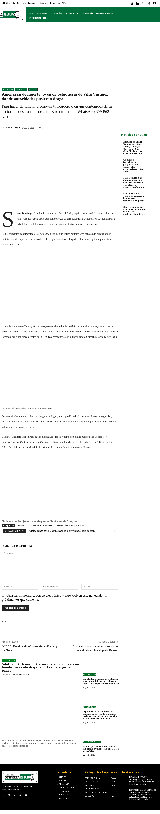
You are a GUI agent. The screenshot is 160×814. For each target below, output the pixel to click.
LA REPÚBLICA (8, 660)
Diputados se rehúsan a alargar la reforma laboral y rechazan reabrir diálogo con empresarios (101, 681)
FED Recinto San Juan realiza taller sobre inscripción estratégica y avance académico (133, 183)
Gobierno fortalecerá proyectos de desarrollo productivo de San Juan (133, 166)
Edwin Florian (13, 127)
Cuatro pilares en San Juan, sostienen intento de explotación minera (134, 210)
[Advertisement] (80, 58)
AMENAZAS (23, 525)
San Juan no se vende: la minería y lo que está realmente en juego (134, 197)
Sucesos (33, 89)
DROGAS (80, 525)
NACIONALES (21, 89)
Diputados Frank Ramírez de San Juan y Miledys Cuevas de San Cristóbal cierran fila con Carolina (132, 148)
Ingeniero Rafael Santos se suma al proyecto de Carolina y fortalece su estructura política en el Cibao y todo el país (100, 715)
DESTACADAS (8, 89)
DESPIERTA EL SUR (63, 525)
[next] (114, 531)
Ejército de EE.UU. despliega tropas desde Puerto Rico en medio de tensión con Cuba (141, 781)
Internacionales (91, 742)
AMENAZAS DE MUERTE (41, 525)
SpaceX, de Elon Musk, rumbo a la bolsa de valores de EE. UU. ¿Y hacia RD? (101, 749)
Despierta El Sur (8, 674)
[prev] (109, 531)
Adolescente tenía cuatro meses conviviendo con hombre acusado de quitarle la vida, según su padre (40, 667)
